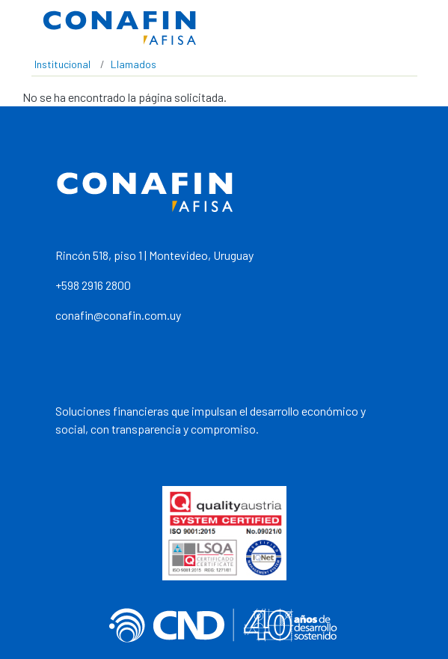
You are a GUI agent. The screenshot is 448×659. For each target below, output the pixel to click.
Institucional (62, 64)
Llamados (133, 64)
